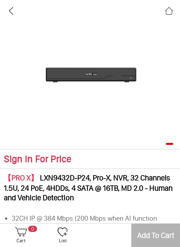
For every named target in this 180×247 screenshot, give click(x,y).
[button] (169, 144)
